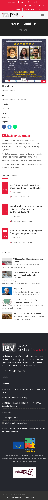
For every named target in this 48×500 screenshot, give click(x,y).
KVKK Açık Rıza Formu (32, 497)
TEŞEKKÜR (17, 289)
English (36, 2)
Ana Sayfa (23, 30)
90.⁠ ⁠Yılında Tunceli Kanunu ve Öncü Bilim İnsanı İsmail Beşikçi (25, 186)
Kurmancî (12, 2)
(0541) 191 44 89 (11, 418)
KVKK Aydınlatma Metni (15, 497)
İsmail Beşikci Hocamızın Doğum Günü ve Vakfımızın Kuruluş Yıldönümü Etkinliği (26, 209)
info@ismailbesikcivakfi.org (16, 397)
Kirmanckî (25, 2)
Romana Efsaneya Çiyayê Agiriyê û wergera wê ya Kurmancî (26, 232)
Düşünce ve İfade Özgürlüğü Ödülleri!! (28, 313)
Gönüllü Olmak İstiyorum (35, 9)
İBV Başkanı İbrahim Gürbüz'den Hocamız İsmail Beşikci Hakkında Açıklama (26, 275)
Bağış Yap (17, 9)
